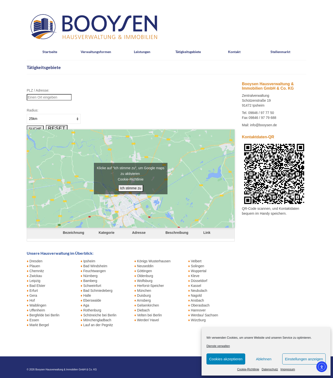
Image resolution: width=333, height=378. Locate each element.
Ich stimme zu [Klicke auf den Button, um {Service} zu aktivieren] (130, 188)
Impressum (288, 369)
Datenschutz (270, 369)
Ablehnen (263, 359)
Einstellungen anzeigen (304, 359)
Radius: (32, 110)
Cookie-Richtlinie (248, 369)
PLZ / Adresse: (38, 90)
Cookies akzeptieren (226, 359)
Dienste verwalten (218, 346)
